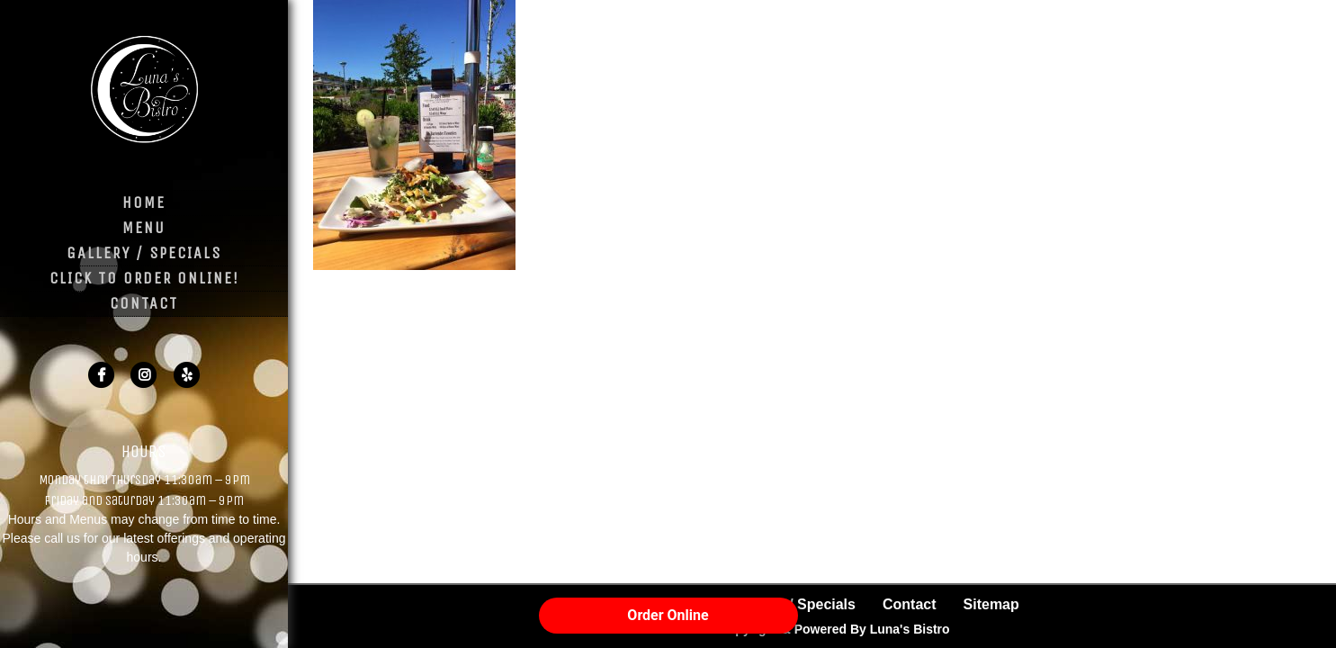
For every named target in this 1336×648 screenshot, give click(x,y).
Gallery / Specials (144, 253)
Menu (144, 228)
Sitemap (991, 604)
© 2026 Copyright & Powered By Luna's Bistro (811, 629)
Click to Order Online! (144, 278)
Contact (144, 303)
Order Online (667, 615)
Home (144, 202)
